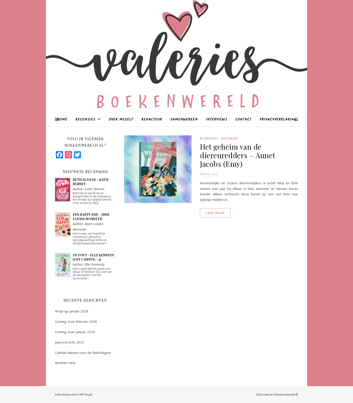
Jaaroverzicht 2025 (69, 342)
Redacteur (151, 119)
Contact (243, 119)
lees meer (215, 213)
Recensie (229, 138)
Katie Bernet (94, 189)
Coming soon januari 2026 (75, 332)
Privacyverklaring (278, 119)
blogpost (209, 138)
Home (62, 119)
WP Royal (85, 394)
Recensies (85, 119)
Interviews (216, 119)
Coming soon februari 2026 (76, 321)
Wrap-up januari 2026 (71, 311)
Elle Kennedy (95, 264)
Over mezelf (121, 119)
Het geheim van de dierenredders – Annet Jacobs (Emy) (237, 155)
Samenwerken (184, 119)
